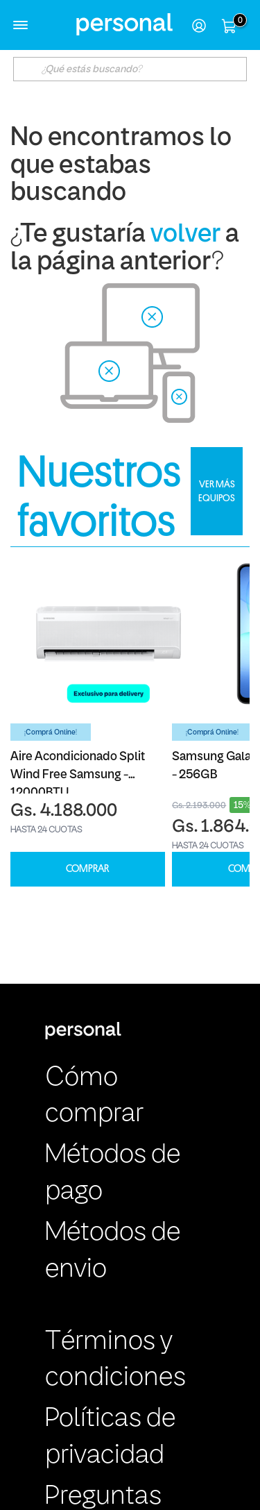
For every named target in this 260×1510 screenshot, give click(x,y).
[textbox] (130, 69)
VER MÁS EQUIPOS (216, 491)
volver (185, 235)
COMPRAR (87, 869)
